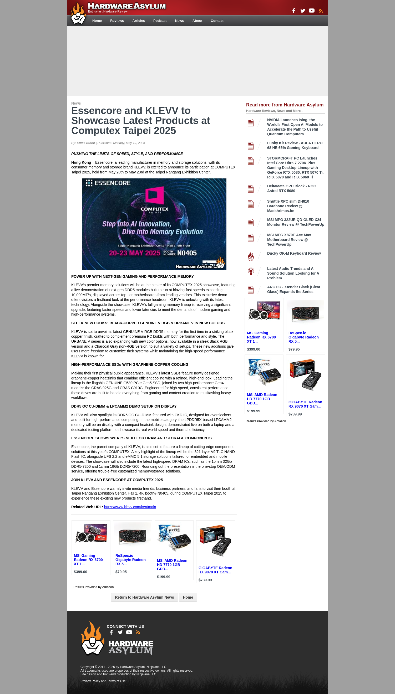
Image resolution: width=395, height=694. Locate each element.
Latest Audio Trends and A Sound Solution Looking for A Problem (293, 273)
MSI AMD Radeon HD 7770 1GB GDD (172, 564)
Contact (217, 21)
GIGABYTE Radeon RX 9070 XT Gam (215, 570)
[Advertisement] (197, 60)
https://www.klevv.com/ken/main (130, 507)
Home (97, 21)
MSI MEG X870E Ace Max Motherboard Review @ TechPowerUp (289, 239)
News (179, 21)
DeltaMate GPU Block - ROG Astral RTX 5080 (291, 188)
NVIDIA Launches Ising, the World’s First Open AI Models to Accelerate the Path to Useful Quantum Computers (295, 127)
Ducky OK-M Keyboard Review (294, 253)
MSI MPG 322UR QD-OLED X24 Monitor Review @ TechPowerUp (295, 222)
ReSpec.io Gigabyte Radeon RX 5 (130, 559)
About (197, 21)
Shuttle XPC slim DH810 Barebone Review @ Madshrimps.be (288, 206)
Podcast (160, 21)
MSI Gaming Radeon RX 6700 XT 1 (88, 559)
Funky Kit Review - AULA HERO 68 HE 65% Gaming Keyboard (295, 145)
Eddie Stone (86, 143)
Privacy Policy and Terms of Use (103, 681)
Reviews (117, 21)
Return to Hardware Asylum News (144, 597)
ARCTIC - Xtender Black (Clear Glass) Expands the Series (293, 289)
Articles (138, 21)
